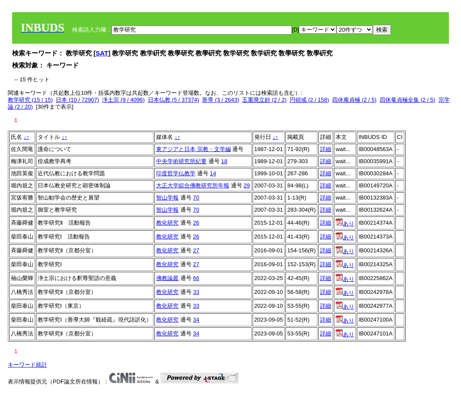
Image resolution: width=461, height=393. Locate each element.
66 (196, 278)
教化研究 (167, 222)
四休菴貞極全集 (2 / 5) (407, 100)
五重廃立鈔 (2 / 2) (264, 100)
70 (196, 197)
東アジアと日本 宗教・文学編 (193, 149)
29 (246, 185)
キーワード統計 (27, 364)
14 (213, 173)
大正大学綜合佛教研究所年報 (192, 185)
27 (196, 250)
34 (196, 319)
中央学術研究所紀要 (181, 161)
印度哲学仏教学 (175, 173)
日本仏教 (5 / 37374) (173, 100)
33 (196, 292)
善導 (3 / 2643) (220, 100)
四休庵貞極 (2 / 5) (354, 100)
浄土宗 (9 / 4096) (123, 100)
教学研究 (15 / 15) (30, 100)
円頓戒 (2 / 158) (309, 100)
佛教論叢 (167, 278)
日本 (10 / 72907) (77, 100)
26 (196, 222)
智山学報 (167, 197)
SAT (102, 53)
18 (224, 161)
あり (345, 223)
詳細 (325, 149)
